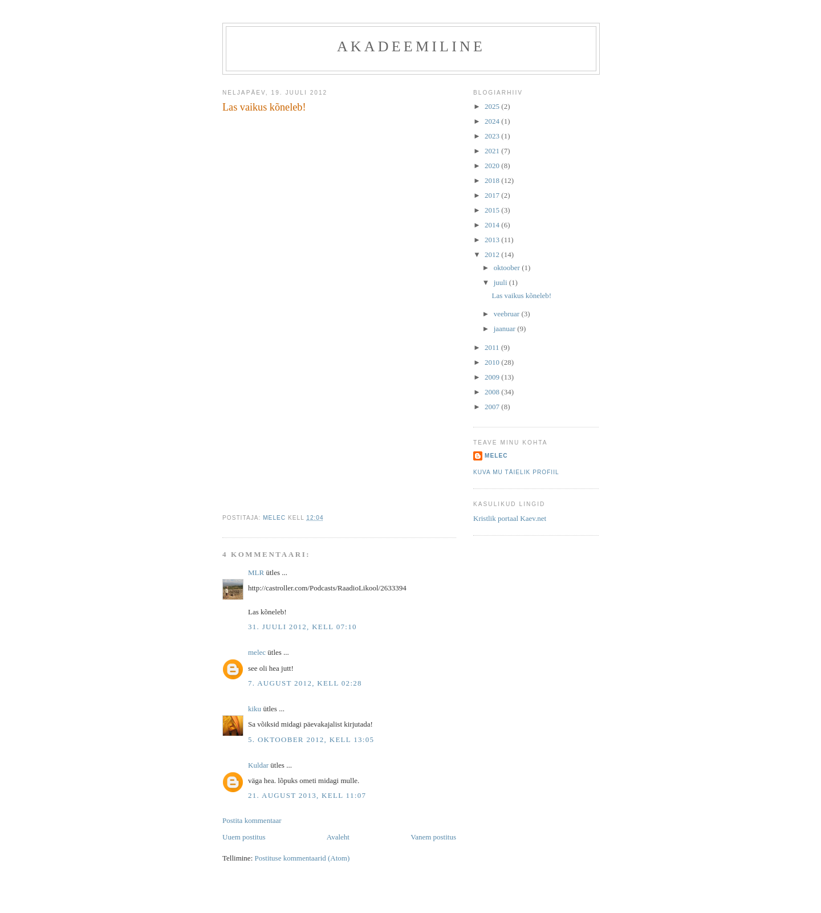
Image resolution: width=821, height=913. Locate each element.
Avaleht (338, 837)
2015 (493, 210)
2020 (493, 165)
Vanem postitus (433, 837)
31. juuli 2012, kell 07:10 (302, 626)
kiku (254, 708)
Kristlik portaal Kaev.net (509, 518)
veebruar (508, 313)
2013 (493, 239)
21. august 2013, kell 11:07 (307, 795)
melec (257, 652)
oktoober (508, 267)
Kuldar (258, 765)
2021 (493, 150)
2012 (493, 254)
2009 (493, 377)
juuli (501, 282)
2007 (493, 406)
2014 (493, 225)
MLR (256, 572)
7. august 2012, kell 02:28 (305, 683)
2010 (493, 362)
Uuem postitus (243, 837)
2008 (493, 392)
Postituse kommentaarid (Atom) (302, 858)
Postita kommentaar (252, 820)
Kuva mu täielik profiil (516, 472)
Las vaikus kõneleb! (521, 295)
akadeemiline (411, 46)
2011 (493, 347)
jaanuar (506, 328)
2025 (493, 106)
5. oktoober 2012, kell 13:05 (311, 739)
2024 (493, 121)
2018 (493, 180)
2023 (493, 136)
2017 (493, 195)
